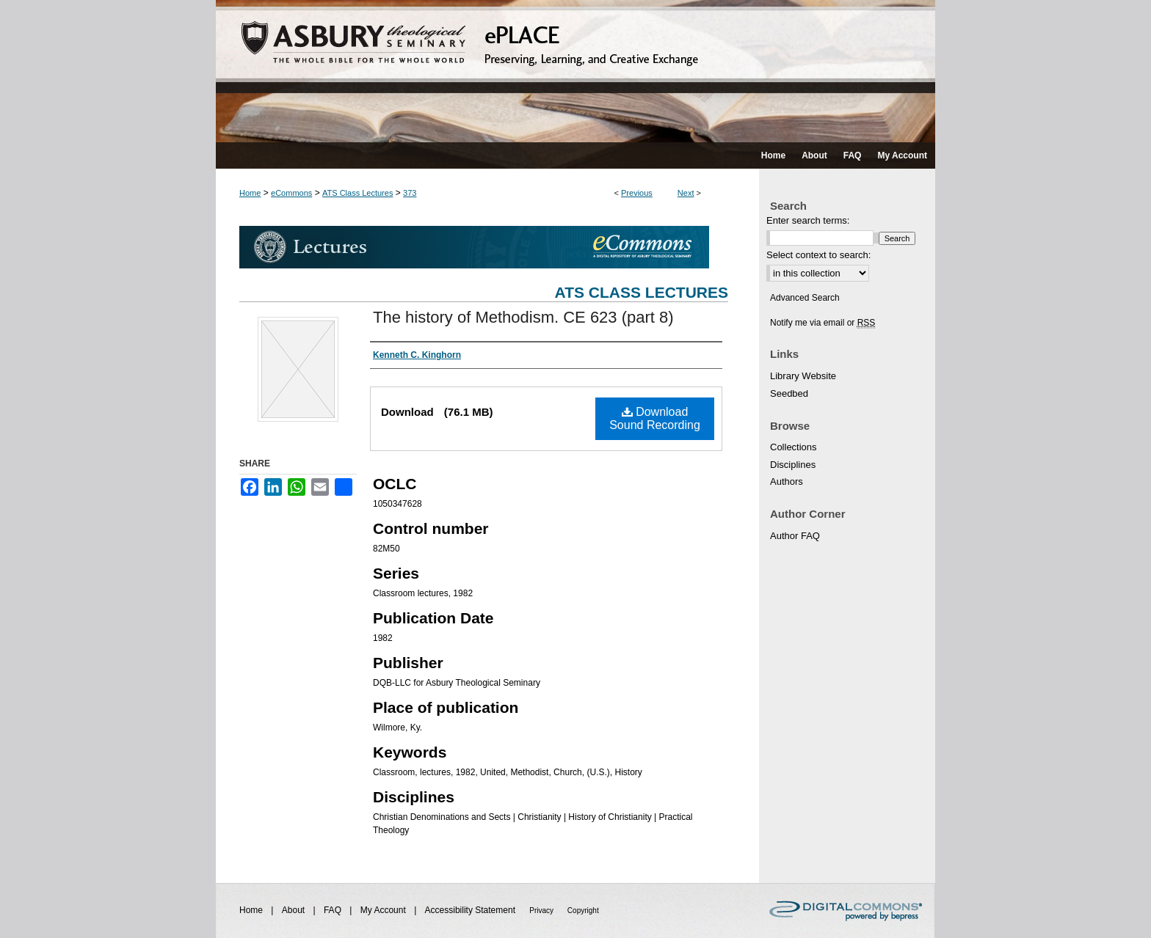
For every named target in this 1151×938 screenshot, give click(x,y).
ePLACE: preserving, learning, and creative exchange (575, 71)
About (295, 910)
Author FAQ (795, 535)
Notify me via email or (822, 323)
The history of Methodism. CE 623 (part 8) (523, 317)
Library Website (803, 375)
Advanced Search (805, 298)
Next (686, 192)
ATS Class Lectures (357, 192)
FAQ (334, 910)
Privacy (542, 910)
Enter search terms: (807, 220)
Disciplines (793, 464)
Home (250, 192)
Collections (793, 446)
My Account (384, 910)
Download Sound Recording (654, 418)
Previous (637, 192)
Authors (786, 481)
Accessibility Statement (471, 910)
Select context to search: (818, 254)
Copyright (583, 910)
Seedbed (789, 393)
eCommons (291, 192)
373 (409, 192)
